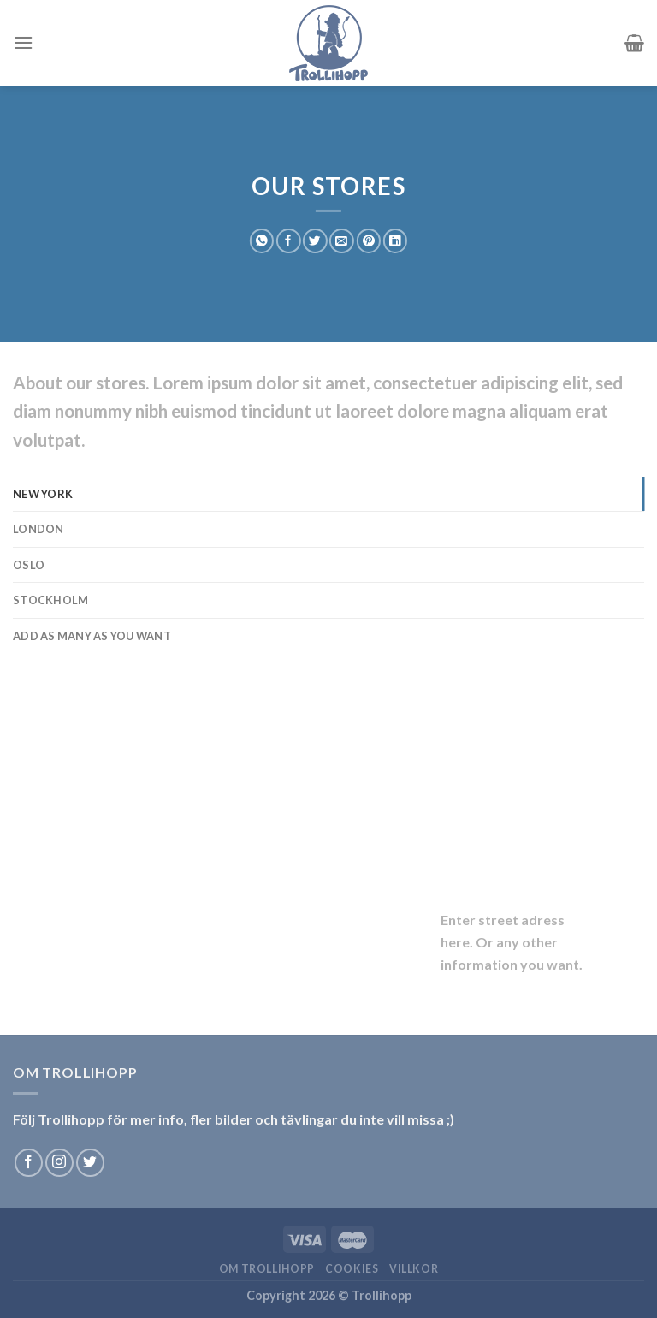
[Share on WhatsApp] (262, 241)
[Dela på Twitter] (315, 241)
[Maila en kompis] (341, 241)
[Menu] (23, 42)
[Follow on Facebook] (29, 1163)
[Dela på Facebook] (288, 241)
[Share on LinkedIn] (395, 241)
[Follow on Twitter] (90, 1163)
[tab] (328, 494)
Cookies (351, 1268)
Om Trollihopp (267, 1268)
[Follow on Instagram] (59, 1163)
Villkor (413, 1268)
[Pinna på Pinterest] (369, 241)
